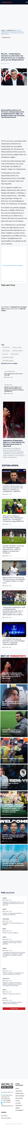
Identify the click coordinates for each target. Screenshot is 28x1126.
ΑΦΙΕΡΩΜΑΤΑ (18, 1105)
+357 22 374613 (7, 1102)
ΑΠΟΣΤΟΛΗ (5, 354)
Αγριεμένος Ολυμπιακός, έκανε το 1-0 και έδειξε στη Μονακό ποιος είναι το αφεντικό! (13, 443)
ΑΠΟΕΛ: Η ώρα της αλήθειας (13, 758)
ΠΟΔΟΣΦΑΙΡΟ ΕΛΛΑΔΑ (7, 360)
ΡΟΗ (7, 892)
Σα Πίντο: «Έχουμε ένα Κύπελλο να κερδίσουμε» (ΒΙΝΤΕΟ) (12, 703)
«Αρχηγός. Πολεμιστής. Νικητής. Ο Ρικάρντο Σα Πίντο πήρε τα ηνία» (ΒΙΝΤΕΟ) (11, 782)
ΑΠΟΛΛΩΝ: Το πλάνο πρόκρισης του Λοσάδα (11, 731)
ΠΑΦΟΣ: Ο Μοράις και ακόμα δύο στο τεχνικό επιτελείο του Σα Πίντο (13, 837)
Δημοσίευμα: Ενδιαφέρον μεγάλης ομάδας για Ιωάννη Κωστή (12, 1002)
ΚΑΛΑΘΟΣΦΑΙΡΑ (19, 1093)
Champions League (16, 347)
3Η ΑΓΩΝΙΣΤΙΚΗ (5, 347)
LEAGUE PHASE (6, 350)
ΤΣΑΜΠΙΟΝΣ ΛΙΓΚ (10, 30)
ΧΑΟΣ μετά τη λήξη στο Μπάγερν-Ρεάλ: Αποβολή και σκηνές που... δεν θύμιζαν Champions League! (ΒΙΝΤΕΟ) (13, 518)
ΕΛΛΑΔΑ (5, 898)
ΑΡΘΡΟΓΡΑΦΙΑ (19, 1098)
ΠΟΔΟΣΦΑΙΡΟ (18, 1091)
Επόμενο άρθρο (8, 384)
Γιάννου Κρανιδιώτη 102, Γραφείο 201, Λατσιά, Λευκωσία (6, 1097)
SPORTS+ (17, 1100)
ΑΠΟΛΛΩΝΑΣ (6, 919)
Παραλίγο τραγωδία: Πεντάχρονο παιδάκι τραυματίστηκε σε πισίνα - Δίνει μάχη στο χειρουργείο (13, 862)
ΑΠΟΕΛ (4, 928)
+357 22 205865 (7, 1100)
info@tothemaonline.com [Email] (7, 1105)
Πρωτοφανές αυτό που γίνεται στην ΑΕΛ (13, 374)
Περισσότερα (14, 1008)
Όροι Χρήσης (4, 1115)
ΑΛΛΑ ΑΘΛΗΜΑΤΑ (19, 1095)
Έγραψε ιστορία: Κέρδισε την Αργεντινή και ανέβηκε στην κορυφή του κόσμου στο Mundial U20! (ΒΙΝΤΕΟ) (13, 389)
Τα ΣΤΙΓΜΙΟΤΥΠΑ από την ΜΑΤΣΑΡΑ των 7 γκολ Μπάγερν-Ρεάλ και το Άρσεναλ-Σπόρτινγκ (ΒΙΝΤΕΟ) (14, 641)
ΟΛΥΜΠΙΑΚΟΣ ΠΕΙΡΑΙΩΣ (7, 357)
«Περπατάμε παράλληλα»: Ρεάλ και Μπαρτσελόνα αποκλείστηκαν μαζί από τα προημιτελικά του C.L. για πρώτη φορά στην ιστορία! (14, 610)
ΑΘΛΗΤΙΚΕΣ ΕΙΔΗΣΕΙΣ (17, 350)
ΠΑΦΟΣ (4, 909)
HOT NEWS (18, 1103)
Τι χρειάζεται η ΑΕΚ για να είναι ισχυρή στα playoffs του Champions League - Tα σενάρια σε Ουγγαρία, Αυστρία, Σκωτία (14, 808)
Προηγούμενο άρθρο (9, 371)
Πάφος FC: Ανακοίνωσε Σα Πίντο (12, 994)
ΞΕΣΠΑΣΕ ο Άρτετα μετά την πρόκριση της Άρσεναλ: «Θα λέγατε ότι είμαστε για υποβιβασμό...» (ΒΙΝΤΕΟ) (13, 488)
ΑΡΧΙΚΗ (17, 1088)
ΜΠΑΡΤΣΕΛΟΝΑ (14, 354)
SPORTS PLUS (6, 978)
